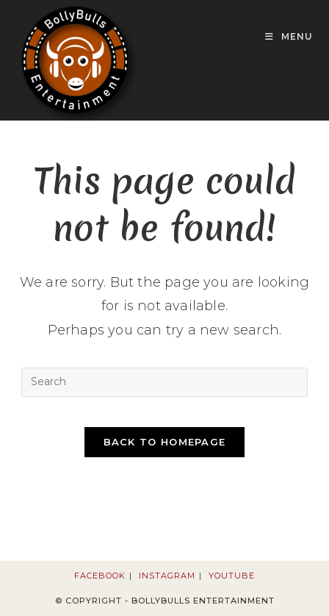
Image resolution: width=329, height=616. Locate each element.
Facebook (100, 575)
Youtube (232, 575)
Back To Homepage (165, 442)
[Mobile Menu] (289, 36)
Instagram (167, 575)
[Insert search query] (164, 382)
